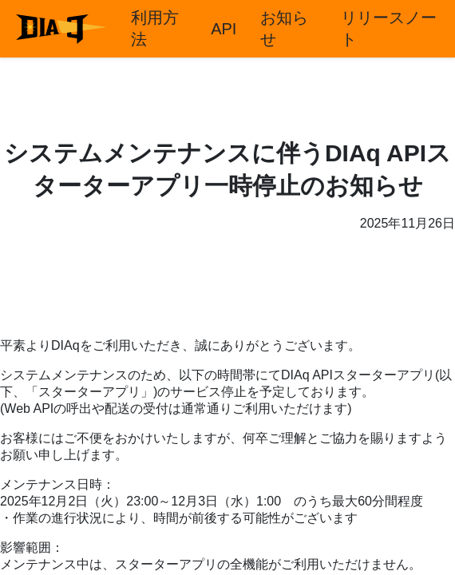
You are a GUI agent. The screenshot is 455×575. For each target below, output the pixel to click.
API (223, 29)
